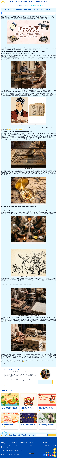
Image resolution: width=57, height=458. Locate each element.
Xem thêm (3, 410)
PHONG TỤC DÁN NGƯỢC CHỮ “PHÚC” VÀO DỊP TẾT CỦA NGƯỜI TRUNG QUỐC (46, 408)
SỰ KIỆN (30, 445)
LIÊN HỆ (50, 1)
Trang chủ (16, 5)
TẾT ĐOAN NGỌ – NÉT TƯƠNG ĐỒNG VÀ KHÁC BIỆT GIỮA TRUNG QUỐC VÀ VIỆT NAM (9, 408)
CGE (23, 361)
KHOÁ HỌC (25, 1)
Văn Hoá (20, 5)
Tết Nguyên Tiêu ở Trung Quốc (9, 424)
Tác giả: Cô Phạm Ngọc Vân (12, 369)
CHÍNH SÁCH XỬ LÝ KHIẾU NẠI (48, 444)
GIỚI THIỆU (31, 442)
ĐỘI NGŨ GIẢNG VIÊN (18, 1)
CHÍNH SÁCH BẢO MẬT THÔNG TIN (49, 445)
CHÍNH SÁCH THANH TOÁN (48, 442)
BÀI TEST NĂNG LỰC (39, 1)
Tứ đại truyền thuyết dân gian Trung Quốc (14, 129)
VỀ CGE (11, 1)
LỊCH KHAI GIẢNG (32, 1)
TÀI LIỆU (46, 1)
